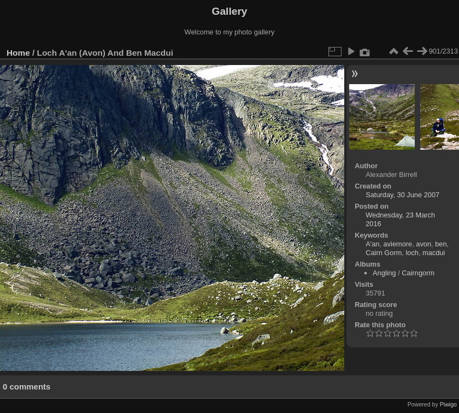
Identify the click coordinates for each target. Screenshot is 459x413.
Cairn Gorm (384, 253)
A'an (372, 244)
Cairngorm (418, 273)
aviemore (398, 244)
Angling (384, 273)
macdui (433, 253)
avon (423, 244)
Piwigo (448, 404)
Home (18, 52)
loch (411, 253)
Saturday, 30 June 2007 (402, 195)
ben (440, 244)
